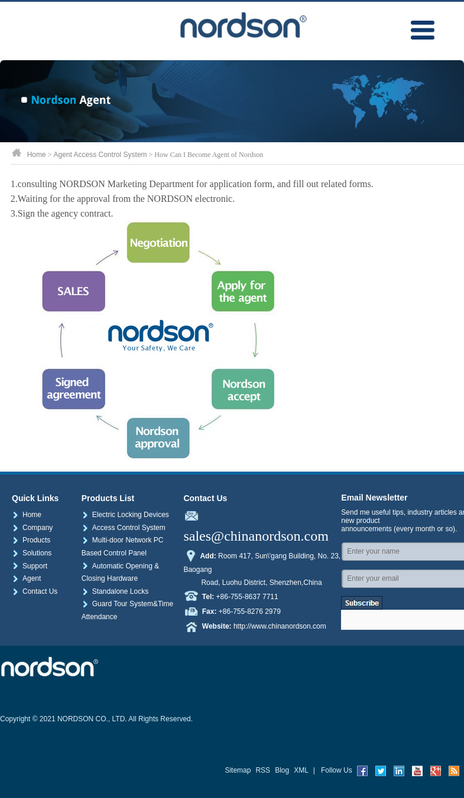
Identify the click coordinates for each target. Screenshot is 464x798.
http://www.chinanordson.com (279, 626)
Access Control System (124, 528)
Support (29, 566)
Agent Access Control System (100, 155)
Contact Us (34, 591)
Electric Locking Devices (125, 515)
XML (301, 770)
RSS (262, 770)
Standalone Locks (115, 591)
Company (32, 528)
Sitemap (238, 770)
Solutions (31, 553)
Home (36, 155)
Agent (26, 578)
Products (31, 540)
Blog (282, 770)
